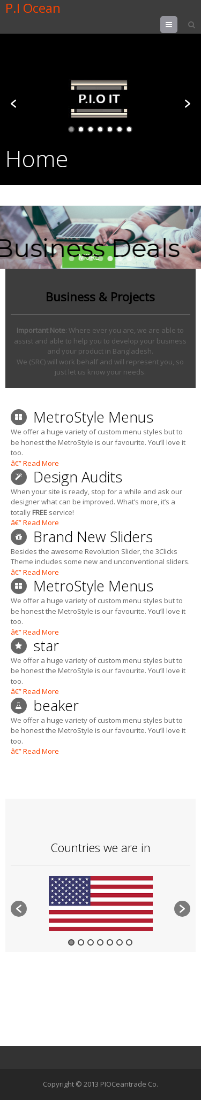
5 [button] (110, 129)
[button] (13, 104)
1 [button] (71, 129)
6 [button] (119, 129)
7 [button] (129, 129)
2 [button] (81, 129)
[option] (100, 98)
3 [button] (90, 129)
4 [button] (100, 129)
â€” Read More (35, 463)
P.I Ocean (33, 8)
